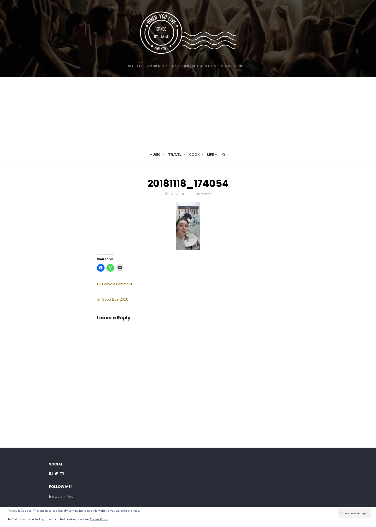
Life (210, 154)
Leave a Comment (117, 284)
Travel (175, 154)
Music (155, 154)
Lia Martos (203, 194)
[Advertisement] (188, 112)
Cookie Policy (99, 519)
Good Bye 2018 (115, 299)
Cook (194, 154)
